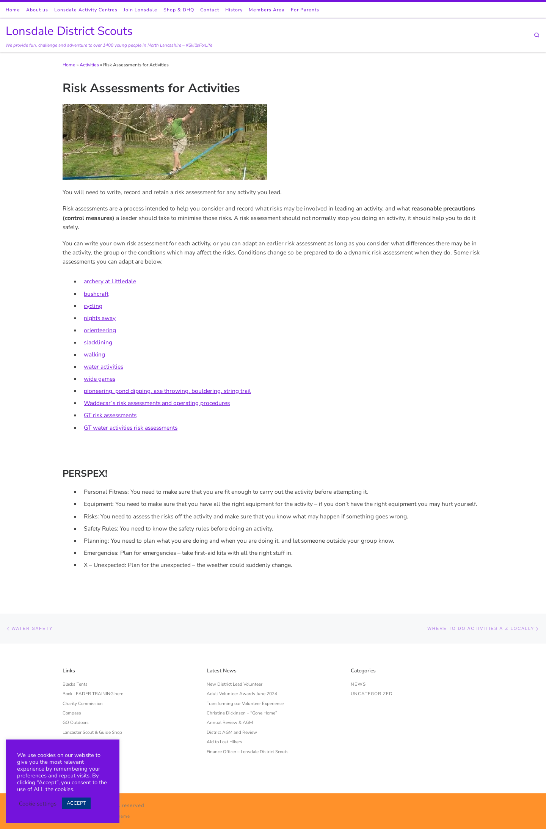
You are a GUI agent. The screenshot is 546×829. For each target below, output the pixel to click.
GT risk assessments (110, 415)
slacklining (98, 342)
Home (69, 65)
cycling (93, 306)
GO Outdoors (76, 722)
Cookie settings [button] (37, 803)
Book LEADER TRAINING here (93, 694)
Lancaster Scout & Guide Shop (92, 732)
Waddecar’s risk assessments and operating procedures (157, 403)
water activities (103, 367)
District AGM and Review (232, 732)
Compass (72, 713)
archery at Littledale (110, 281)
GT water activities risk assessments (130, 428)
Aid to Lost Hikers (224, 742)
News (358, 684)
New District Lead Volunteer (234, 684)
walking (94, 354)
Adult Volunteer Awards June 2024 (242, 694)
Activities (89, 65)
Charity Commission (83, 703)
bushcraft (96, 294)
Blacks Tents (75, 684)
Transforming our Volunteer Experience (245, 703)
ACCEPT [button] (76, 803)
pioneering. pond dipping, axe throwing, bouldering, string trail (167, 391)
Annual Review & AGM (230, 722)
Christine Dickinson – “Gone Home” (242, 713)
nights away (100, 318)
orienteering (100, 330)
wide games (99, 379)
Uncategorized (372, 694)
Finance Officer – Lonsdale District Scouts (248, 752)
